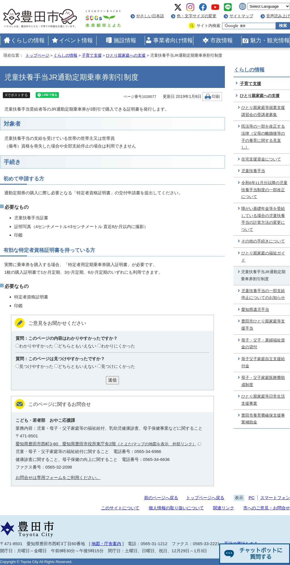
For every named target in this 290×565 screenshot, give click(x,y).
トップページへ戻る (205, 497)
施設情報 (125, 40)
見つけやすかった (36, 366)
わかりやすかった (36, 345)
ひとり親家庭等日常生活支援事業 (263, 400)
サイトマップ (241, 16)
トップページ (37, 55)
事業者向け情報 (173, 40)
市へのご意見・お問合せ (266, 507)
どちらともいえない (77, 345)
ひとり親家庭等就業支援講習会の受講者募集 (263, 111)
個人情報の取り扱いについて (176, 507)
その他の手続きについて (263, 241)
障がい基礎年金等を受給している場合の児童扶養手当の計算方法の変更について (263, 219)
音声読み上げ (278, 16)
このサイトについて (120, 507)
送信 (112, 380)
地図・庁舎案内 (106, 543)
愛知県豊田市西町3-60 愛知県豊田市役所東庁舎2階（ (108, 443)
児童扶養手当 (253, 171)
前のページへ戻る (161, 497)
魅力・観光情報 (270, 40)
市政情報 (221, 40)
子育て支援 (92, 55)
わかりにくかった (118, 345)
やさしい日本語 (150, 16)
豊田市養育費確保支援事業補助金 (263, 419)
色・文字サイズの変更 (196, 16)
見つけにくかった (118, 366)
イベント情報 (76, 40)
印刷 (216, 96)
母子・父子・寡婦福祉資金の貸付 (263, 343)
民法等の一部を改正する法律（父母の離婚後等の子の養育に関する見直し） (263, 136)
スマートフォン (275, 497)
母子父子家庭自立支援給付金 (263, 362)
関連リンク (223, 507)
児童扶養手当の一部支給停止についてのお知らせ (263, 294)
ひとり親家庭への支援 (126, 55)
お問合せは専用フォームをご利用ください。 (58, 477)
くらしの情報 (28, 40)
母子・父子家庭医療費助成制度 (263, 381)
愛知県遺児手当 (255, 309)
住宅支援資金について (261, 159)
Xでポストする (16, 95)
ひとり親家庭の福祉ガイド (263, 256)
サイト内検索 (208, 26)
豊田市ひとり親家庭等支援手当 (263, 324)
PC (252, 497)
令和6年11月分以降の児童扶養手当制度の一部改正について (264, 190)
